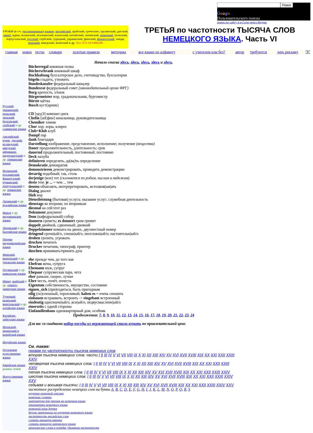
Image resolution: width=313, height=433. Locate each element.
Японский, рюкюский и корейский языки (14, 330)
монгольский (11, 304)
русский (32, 39)
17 (152, 315)
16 (147, 315)
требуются (258, 52)
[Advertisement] (89, 13)
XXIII (230, 355)
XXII (221, 355)
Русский (8, 106)
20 (169, 315)
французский (105, 39)
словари (55, 52)
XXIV (32, 359)
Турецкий (9, 296)
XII (149, 355)
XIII (155, 355)
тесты (39, 52)
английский (63, 31)
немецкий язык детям (42, 408)
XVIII (192, 355)
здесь (124, 62)
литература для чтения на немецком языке (57, 401)
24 (192, 315)
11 (118, 315)
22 (181, 315)
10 (112, 315)
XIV (162, 355)
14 (135, 315)
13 (129, 315)
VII (123, 355)
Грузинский (10, 270)
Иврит (7, 281)
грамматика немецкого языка (47, 405)
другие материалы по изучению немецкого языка (60, 412)
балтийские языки (14, 232)
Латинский (10, 201)
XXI (214, 355)
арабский (18, 281)
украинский (10, 110)
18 (158, 315)
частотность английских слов (48, 416)
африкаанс (9, 152)
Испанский (10, 171)
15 (141, 315)
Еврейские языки (14, 365)
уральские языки (14, 262)
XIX (200, 355)
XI (144, 355)
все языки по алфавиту (157, 52)
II (102, 355)
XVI (176, 355)
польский (9, 113)
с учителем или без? (209, 52)
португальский (12, 186)
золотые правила (86, 52)
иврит (7, 35)
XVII (183, 355)
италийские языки (14, 205)
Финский (9, 254)
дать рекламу (287, 52)
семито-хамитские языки (14, 287)
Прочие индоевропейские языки (14, 243)
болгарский (10, 121)
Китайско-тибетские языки (14, 317)
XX (207, 355)
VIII (130, 355)
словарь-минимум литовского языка (52, 424)
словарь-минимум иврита (45, 420)
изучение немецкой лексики (46, 393)
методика (118, 52)
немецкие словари (39, 397)
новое (27, 52)
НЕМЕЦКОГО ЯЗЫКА (202, 39)
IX (135, 355)
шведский (9, 148)
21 (175, 315)
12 (124, 315)
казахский (9, 300)
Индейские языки (14, 342)
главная (11, 52)
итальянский (11, 174)
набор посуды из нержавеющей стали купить (102, 324)
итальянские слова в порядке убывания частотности (63, 427)
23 (187, 315)
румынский (10, 182)
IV (110, 355)
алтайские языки (14, 308)
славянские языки (14, 129)
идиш (6, 140)
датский (16, 140)
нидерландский (13, 155)
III (105, 355)
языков (49, 31)
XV (168, 355)
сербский (9, 125)
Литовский (10, 228)
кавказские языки (14, 273)
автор (239, 52)
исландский (10, 144)
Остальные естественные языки (12, 353)
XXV (32, 381)
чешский (34, 43)
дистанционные (32, 31)
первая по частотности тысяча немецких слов (71, 351)
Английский (11, 136)
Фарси (7, 212)
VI (118, 355)
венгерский (10, 258)
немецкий (106, 35)
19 (164, 315)
